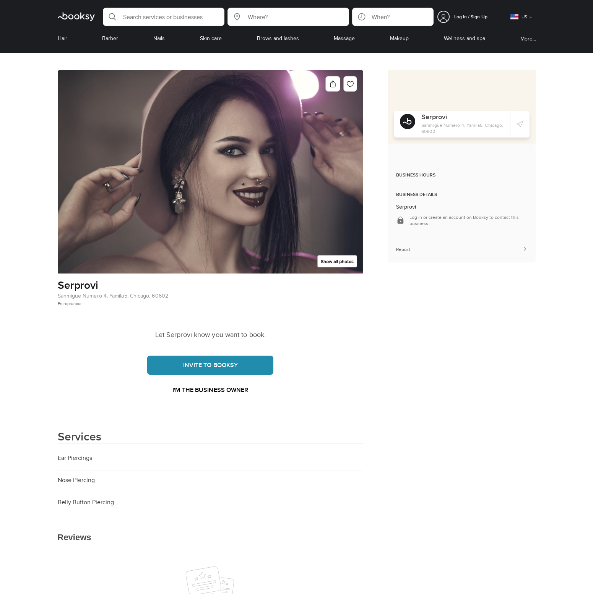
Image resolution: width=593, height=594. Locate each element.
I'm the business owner (210, 389)
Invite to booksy (210, 365)
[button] (163, 17)
